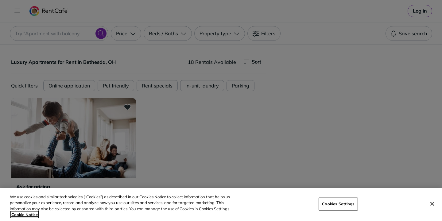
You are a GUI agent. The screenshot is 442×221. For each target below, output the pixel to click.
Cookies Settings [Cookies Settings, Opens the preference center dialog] (338, 203)
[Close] (432, 204)
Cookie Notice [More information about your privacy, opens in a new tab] (24, 214)
